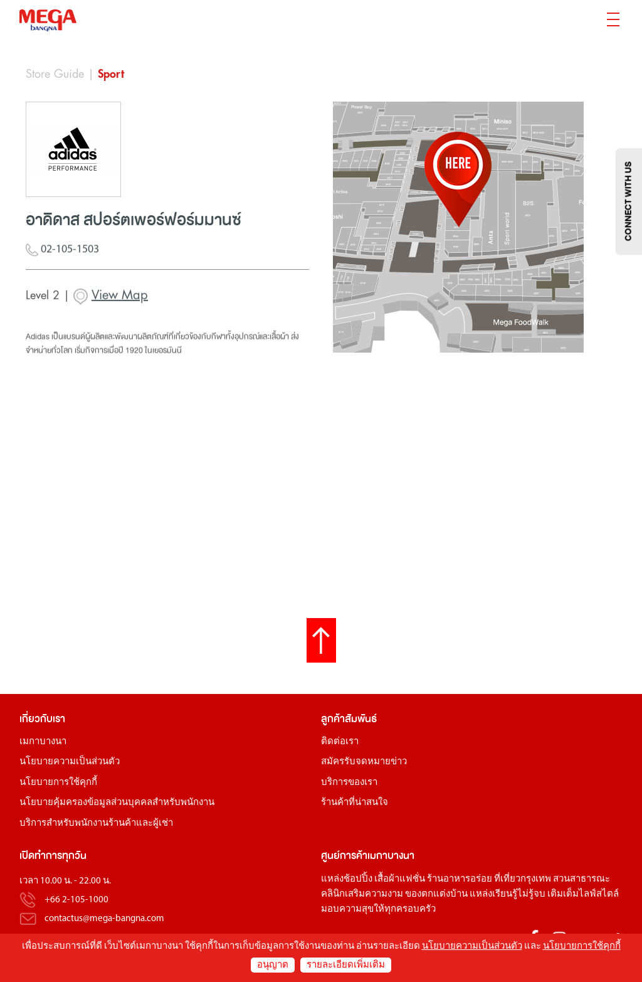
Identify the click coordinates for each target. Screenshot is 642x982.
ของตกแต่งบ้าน (436, 894)
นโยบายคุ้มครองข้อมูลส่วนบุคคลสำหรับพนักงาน (116, 803)
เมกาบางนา (42, 742)
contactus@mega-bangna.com (104, 919)
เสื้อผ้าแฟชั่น (399, 879)
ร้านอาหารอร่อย (459, 879)
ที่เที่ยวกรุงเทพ (522, 879)
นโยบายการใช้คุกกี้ (58, 782)
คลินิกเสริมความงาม (362, 894)
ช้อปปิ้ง (358, 879)
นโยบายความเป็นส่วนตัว (69, 762)
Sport (111, 74)
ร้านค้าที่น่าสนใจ (354, 803)
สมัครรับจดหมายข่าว (364, 762)
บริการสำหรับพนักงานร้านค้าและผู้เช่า (96, 823)
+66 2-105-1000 (76, 900)
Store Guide (55, 74)
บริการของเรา (349, 782)
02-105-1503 (62, 253)
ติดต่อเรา (340, 742)
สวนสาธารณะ (581, 879)
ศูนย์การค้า (344, 855)
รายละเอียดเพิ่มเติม (346, 965)
